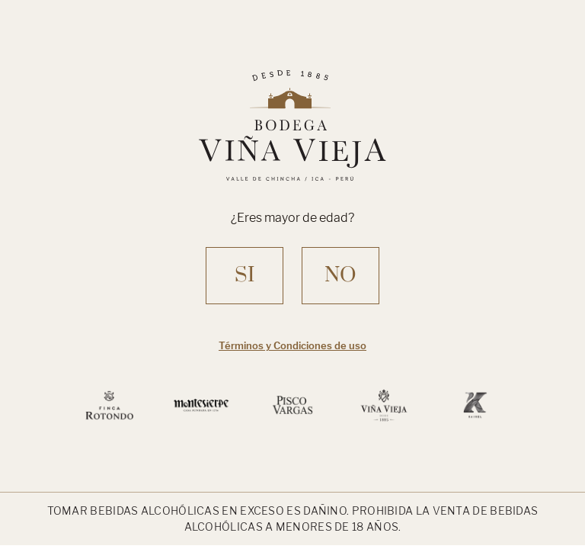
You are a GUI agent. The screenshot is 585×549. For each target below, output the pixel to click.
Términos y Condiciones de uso (292, 345)
